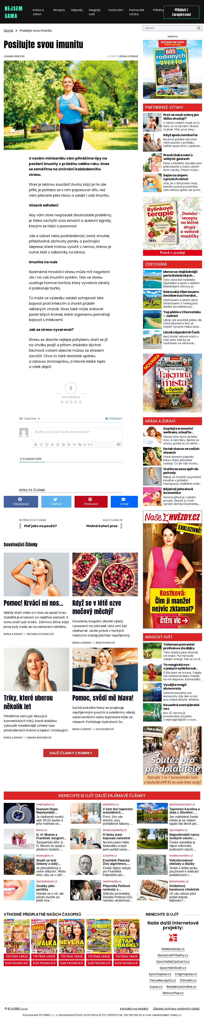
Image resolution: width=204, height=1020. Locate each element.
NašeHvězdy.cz (173, 949)
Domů (8, 30)
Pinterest (91, 501)
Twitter (56, 501)
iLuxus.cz (156, 986)
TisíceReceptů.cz (162, 980)
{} (85, 444)
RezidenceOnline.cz (181, 986)
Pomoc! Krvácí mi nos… (33, 603)
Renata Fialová (105, 642)
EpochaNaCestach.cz (173, 961)
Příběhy (158, 10)
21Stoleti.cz (188, 980)
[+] (90, 444)
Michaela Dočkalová (40, 634)
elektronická (16, 963)
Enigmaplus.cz (186, 974)
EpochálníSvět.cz (173, 968)
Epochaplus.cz (160, 974)
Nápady (77, 10)
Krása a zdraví (38, 12)
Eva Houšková (105, 729)
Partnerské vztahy (136, 12)
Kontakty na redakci (134, 1009)
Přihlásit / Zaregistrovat (181, 12)
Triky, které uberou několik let (28, 702)
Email (124, 501)
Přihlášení (113, 419)
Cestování (115, 10)
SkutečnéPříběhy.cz (173, 955)
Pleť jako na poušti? (40, 526)
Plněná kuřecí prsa (101, 526)
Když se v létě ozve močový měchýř (96, 607)
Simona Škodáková (39, 737)
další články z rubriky (71, 753)
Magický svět (95, 12)
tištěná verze (17, 956)
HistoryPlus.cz (173, 993)
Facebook (21, 501)
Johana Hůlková (14, 56)
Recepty (59, 10)
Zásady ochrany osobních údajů (176, 1009)
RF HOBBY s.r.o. (18, 1009)
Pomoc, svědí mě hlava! (102, 698)
